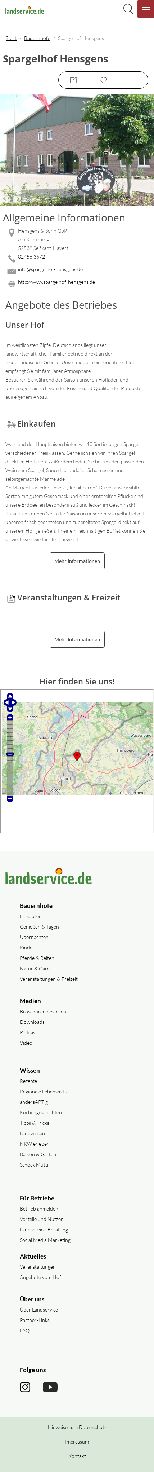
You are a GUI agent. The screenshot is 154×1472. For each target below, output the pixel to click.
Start (11, 38)
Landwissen (32, 1133)
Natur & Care (35, 968)
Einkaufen (31, 916)
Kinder (27, 947)
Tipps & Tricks (34, 1123)
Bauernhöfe (37, 38)
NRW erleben (35, 1144)
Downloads (32, 1022)
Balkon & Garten (38, 1154)
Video (26, 1043)
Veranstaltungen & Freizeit (49, 979)
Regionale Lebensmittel (45, 1091)
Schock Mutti (34, 1165)
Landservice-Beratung (44, 1229)
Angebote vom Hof (40, 1277)
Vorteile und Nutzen (42, 1219)
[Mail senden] (77, 271)
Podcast (28, 1032)
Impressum (77, 1441)
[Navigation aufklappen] (145, 9)
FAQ (25, 1330)
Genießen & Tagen (39, 927)
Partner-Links (35, 1320)
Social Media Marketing (45, 1240)
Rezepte (28, 1081)
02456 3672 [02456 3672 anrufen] (31, 257)
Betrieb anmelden (39, 1209)
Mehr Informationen (77, 561)
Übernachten (34, 937)
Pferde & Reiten (37, 958)
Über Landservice (39, 1309)
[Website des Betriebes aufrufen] (77, 284)
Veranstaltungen (38, 1267)
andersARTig (34, 1102)
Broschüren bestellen (43, 1011)
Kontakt (77, 1456)
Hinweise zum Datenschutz (77, 1427)
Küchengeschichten (41, 1112)
